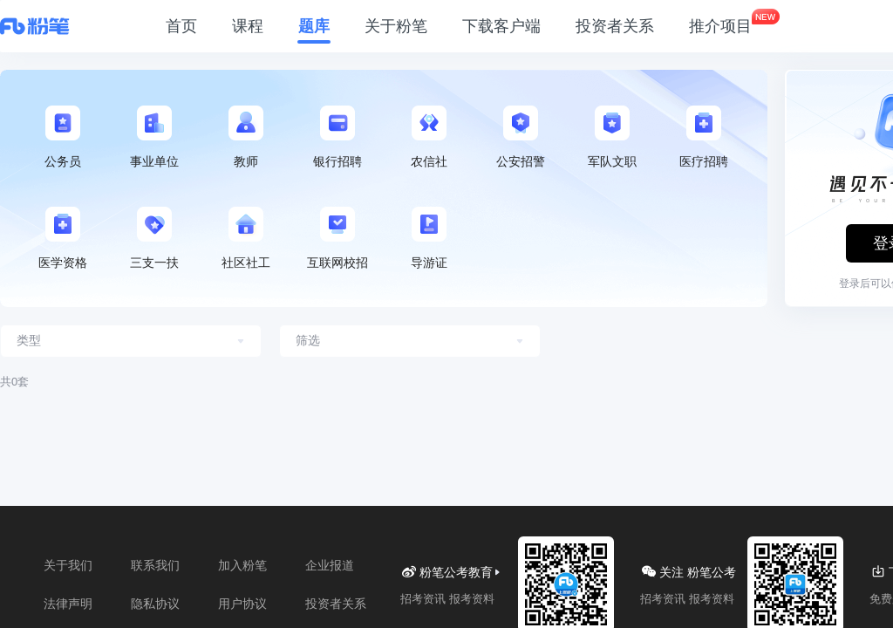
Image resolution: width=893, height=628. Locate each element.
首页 (181, 26)
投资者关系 (615, 26)
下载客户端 (501, 26)
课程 (247, 26)
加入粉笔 (242, 565)
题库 (314, 26)
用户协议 (242, 604)
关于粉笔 (396, 26)
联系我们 (155, 565)
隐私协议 (155, 604)
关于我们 (68, 565)
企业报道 (329, 565)
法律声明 (68, 604)
